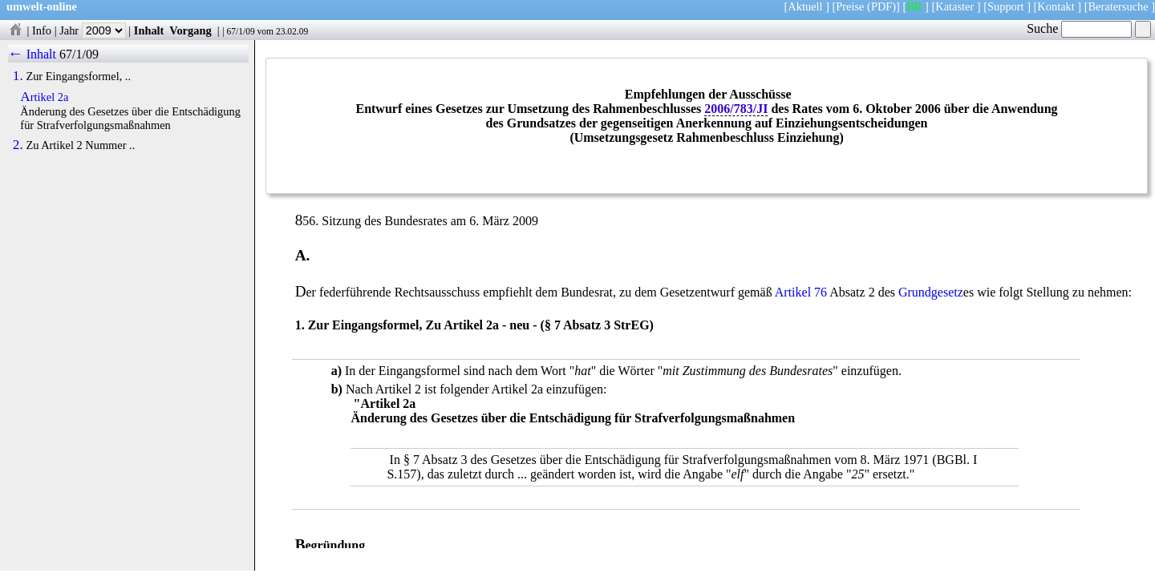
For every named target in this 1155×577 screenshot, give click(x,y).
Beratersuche (1118, 6)
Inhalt (149, 30)
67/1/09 (240, 31)
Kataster (954, 6)
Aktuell (805, 6)
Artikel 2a (44, 97)
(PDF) (881, 6)
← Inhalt (32, 54)
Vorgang (190, 30)
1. (18, 76)
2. (18, 145)
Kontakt (1055, 6)
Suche (1079, 28)
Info (41, 30)
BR (914, 6)
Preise (850, 6)
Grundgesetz (930, 292)
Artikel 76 (801, 292)
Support (1005, 6)
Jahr (92, 30)
